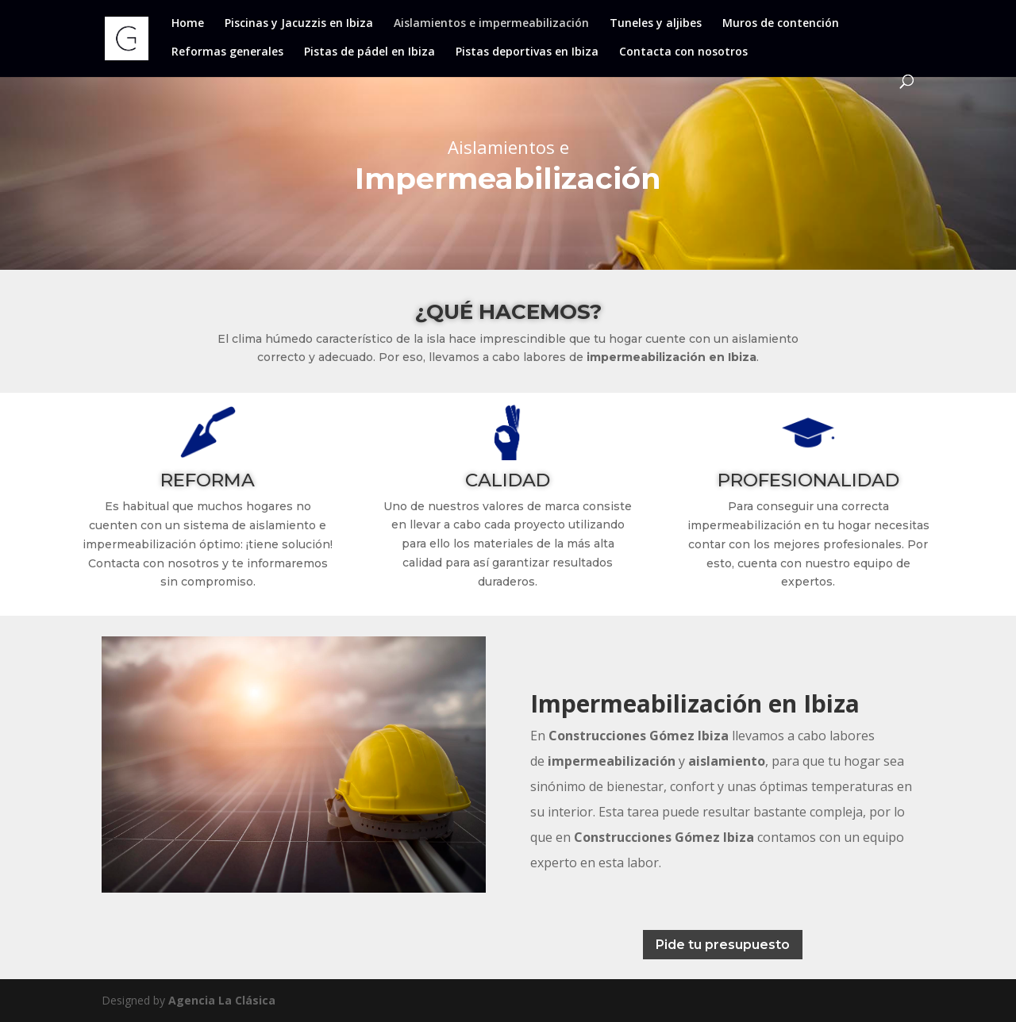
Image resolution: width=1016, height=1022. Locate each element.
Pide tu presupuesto (723, 944)
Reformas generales (227, 52)
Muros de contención (780, 23)
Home (187, 23)
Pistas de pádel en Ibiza (369, 52)
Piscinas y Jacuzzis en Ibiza (299, 23)
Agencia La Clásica (221, 1000)
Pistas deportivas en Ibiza (527, 52)
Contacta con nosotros (683, 52)
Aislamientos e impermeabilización (491, 23)
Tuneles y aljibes (656, 23)
